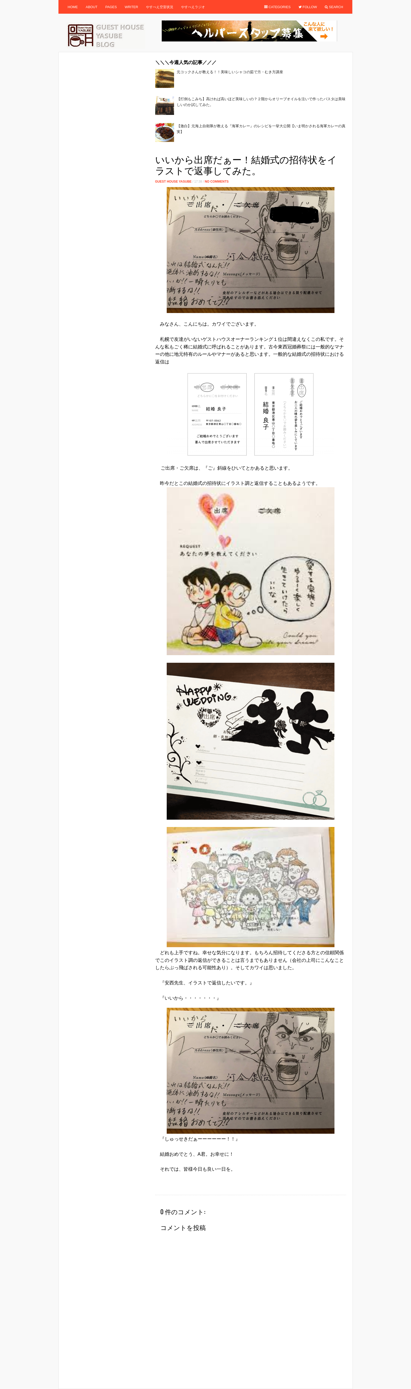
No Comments (217, 181)
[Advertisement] (250, 150)
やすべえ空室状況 (159, 7)
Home (73, 7)
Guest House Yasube (173, 181)
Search (334, 7)
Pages (111, 7)
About (92, 7)
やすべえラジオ (193, 7)
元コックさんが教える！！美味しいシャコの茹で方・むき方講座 (230, 72)
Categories (277, 7)
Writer (131, 7)
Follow (308, 7)
